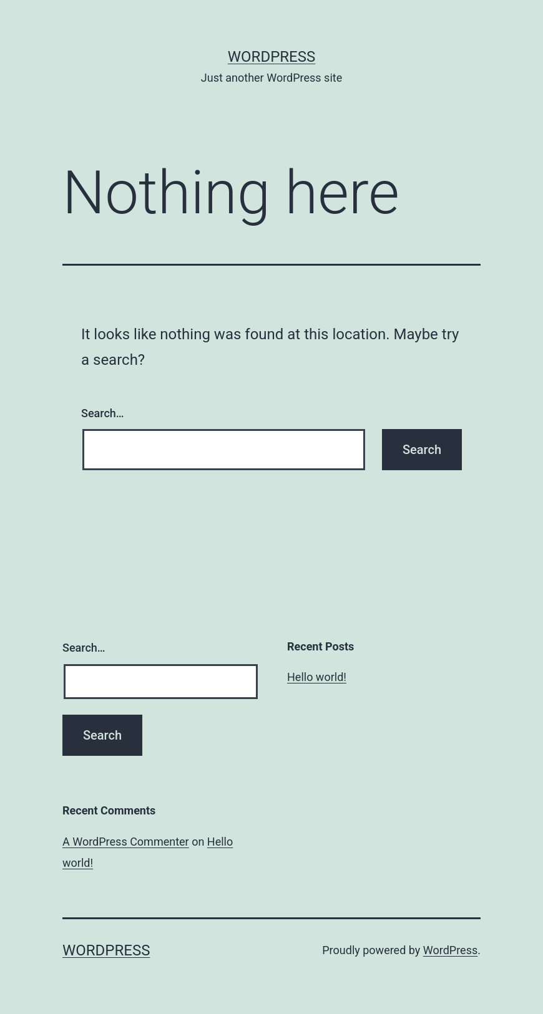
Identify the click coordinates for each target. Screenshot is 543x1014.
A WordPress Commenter (125, 841)
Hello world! (316, 676)
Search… (102, 413)
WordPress (271, 56)
